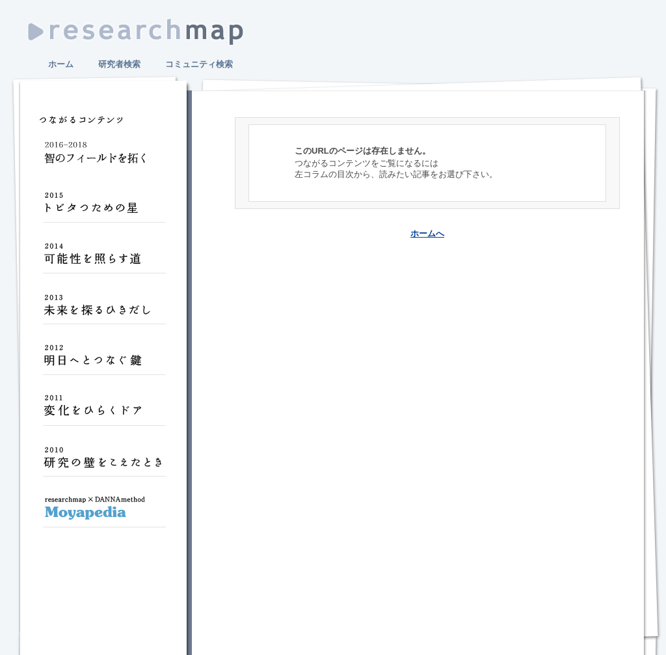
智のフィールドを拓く (104, 157)
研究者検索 (119, 64)
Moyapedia (104, 513)
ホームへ (427, 233)
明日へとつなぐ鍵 (104, 360)
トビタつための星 (104, 208)
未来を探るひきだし (104, 310)
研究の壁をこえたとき (104, 462)
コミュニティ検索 (199, 64)
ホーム (60, 64)
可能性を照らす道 (104, 259)
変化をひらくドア (104, 411)
